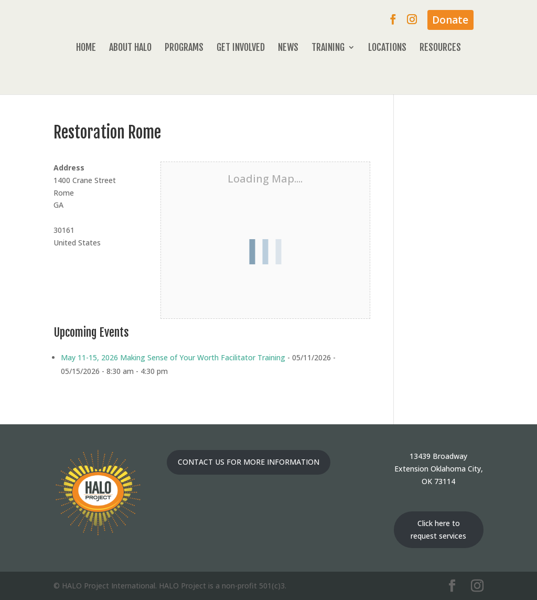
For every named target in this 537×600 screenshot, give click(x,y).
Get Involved (241, 48)
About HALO (130, 48)
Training (328, 48)
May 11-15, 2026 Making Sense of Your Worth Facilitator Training (173, 357)
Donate (450, 20)
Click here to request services (438, 529)
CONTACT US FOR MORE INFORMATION (248, 462)
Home (86, 48)
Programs (184, 48)
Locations (387, 48)
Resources (440, 48)
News (288, 48)
